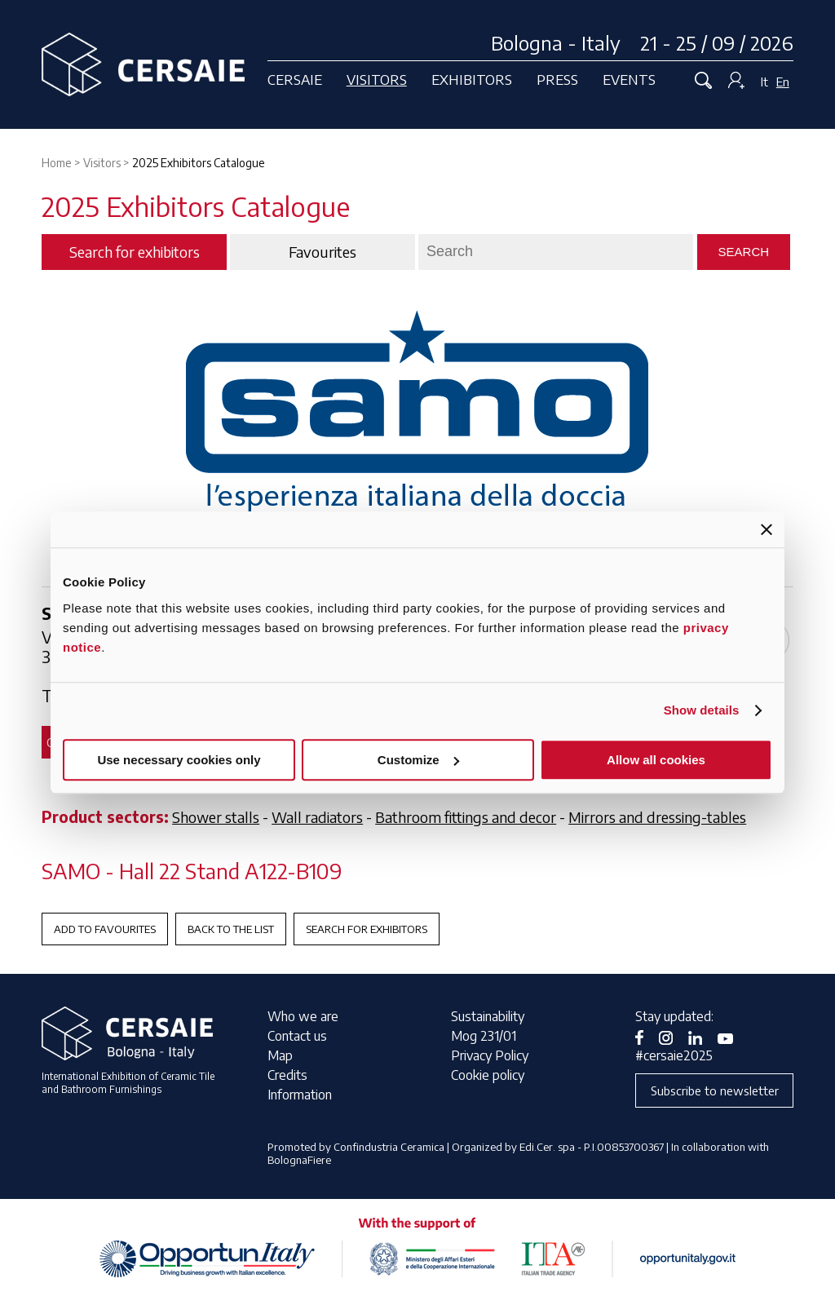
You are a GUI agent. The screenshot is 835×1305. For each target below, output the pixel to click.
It (764, 81)
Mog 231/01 (483, 1036)
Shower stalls (215, 816)
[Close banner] (766, 529)
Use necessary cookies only (178, 760)
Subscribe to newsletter (715, 1090)
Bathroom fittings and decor (465, 816)
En (782, 81)
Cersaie (294, 79)
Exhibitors (471, 79)
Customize (418, 760)
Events (629, 79)
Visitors (377, 79)
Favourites (322, 252)
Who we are (302, 1016)
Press (557, 79)
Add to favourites (105, 929)
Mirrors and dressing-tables (657, 816)
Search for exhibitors (366, 929)
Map (280, 1055)
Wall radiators (317, 816)
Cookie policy (487, 1075)
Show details (702, 710)
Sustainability (487, 1016)
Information (299, 1094)
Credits (287, 1075)
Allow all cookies (656, 760)
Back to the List (231, 929)
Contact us (297, 1036)
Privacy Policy (489, 1055)
